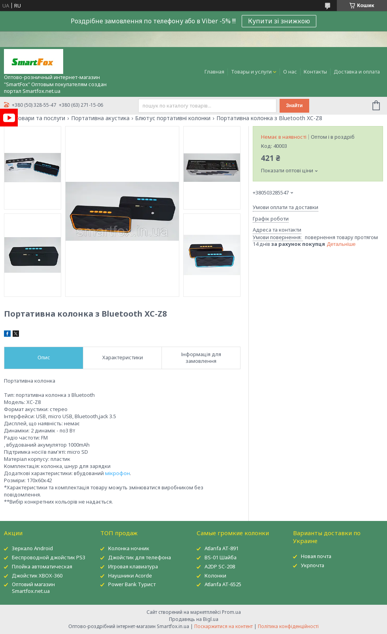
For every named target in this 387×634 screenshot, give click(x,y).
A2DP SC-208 (220, 566)
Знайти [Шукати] (294, 105)
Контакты (315, 71)
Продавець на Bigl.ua (193, 619)
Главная (214, 71)
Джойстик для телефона (139, 557)
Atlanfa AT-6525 (223, 584)
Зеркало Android (32, 548)
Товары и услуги (251, 71)
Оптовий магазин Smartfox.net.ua (33, 587)
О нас (290, 71)
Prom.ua (231, 612)
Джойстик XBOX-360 (37, 575)
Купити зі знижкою (279, 21)
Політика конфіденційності (288, 626)
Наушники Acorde (130, 575)
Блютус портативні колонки (172, 118)
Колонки (215, 575)
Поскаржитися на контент (223, 626)
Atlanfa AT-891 (222, 548)
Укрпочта (312, 565)
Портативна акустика (100, 118)
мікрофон (117, 473)
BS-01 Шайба (221, 557)
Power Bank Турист (132, 584)
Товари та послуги (40, 118)
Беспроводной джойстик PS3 (48, 557)
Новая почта (316, 556)
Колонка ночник (128, 548)
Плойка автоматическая (42, 566)
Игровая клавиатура (133, 566)
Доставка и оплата (357, 71)
